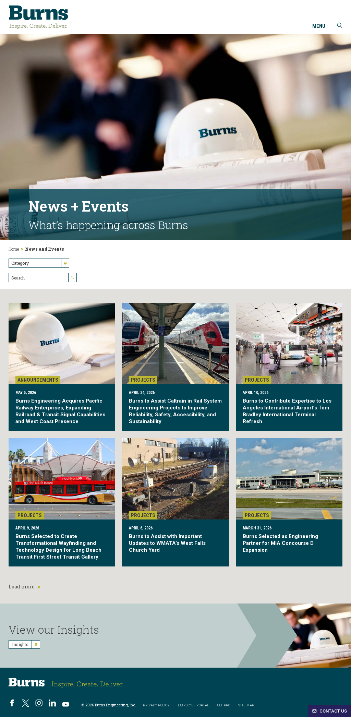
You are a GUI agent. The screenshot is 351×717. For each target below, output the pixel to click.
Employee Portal (193, 705)
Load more (24, 587)
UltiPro (223, 705)
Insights (26, 644)
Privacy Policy (156, 705)
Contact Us (329, 711)
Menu (318, 26)
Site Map (246, 705)
